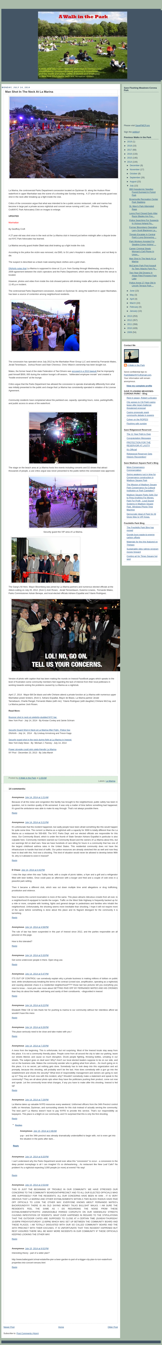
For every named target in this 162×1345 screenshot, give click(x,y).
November (135, 169)
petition (135, 132)
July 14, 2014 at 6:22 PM (37, 1005)
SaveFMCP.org (142, 125)
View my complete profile (139, 386)
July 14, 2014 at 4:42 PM (33, 870)
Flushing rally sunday (137, 423)
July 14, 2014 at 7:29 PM (37, 1100)
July (132, 186)
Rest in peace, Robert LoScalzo (142, 398)
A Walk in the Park (136, 365)
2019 (130, 141)
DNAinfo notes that (18, 268)
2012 (130, 320)
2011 (130, 324)
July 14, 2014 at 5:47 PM (37, 974)
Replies (18, 1125)
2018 (130, 146)
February (134, 307)
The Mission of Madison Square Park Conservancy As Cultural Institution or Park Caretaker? (142, 487)
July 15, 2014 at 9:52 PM (37, 1248)
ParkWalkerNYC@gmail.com (137, 375)
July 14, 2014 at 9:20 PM (37, 1157)
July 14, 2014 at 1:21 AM (36, 797)
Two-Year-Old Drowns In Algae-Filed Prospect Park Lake (143, 276)
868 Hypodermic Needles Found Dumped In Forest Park (142, 192)
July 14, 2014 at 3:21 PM (37, 822)
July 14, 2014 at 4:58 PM (37, 927)
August (133, 181)
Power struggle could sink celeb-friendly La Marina (32, 749)
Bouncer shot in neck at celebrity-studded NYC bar (33, 717)
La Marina (110, 781)
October (134, 173)
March (133, 303)
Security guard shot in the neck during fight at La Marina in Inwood (40, 740)
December (135, 165)
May (132, 295)
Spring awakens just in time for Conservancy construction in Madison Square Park (141, 477)
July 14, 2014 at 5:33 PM (37, 955)
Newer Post (9, 1327)
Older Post (113, 1327)
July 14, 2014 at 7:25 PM (37, 1046)
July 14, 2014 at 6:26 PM (37, 1027)
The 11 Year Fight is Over (139, 434)
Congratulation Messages (139, 438)
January (134, 311)
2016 (130, 154)
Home (61, 1327)
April (132, 299)
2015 (130, 158)
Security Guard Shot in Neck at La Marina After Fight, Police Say (39, 730)
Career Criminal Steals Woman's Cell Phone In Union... (141, 251)
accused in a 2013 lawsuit (84, 371)
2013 (130, 316)
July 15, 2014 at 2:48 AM (45, 1131)
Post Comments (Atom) (28, 1333)
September (135, 177)
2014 (130, 162)
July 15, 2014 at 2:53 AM (36, 1185)
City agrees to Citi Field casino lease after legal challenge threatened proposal (141, 405)
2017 (130, 150)
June (132, 291)
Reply (14, 813)
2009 (130, 332)
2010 (130, 328)
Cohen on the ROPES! (137, 419)
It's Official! (132, 449)
